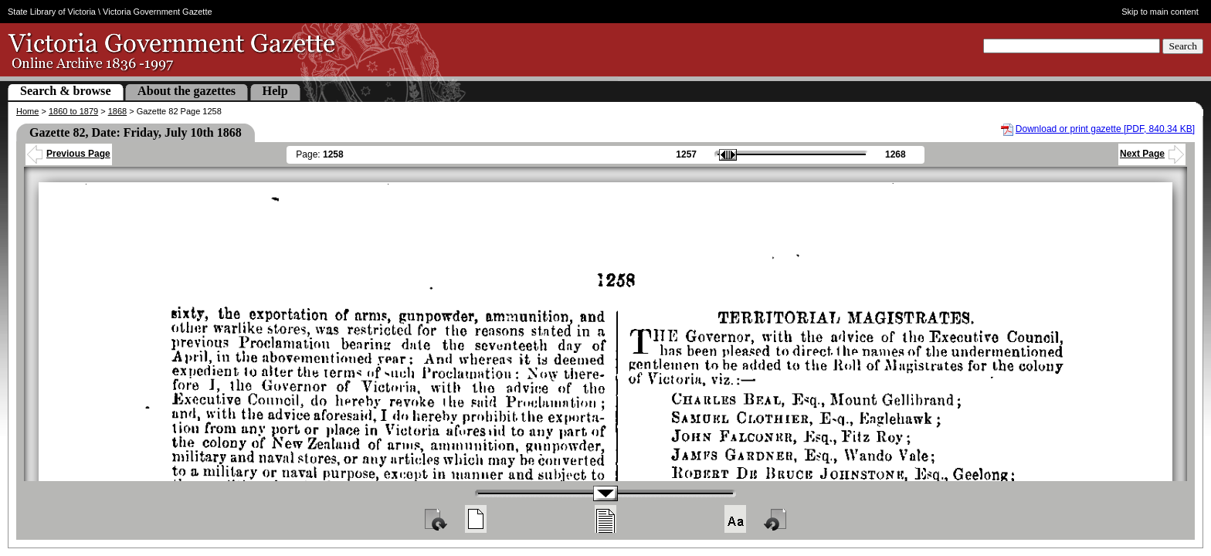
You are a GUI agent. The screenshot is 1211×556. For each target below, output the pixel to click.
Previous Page (68, 153)
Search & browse (65, 90)
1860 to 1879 (73, 111)
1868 (117, 111)
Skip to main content (1160, 11)
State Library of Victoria (52, 11)
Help (275, 90)
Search (1183, 46)
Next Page (1152, 153)
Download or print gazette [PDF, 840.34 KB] (1105, 129)
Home (27, 111)
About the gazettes (186, 90)
